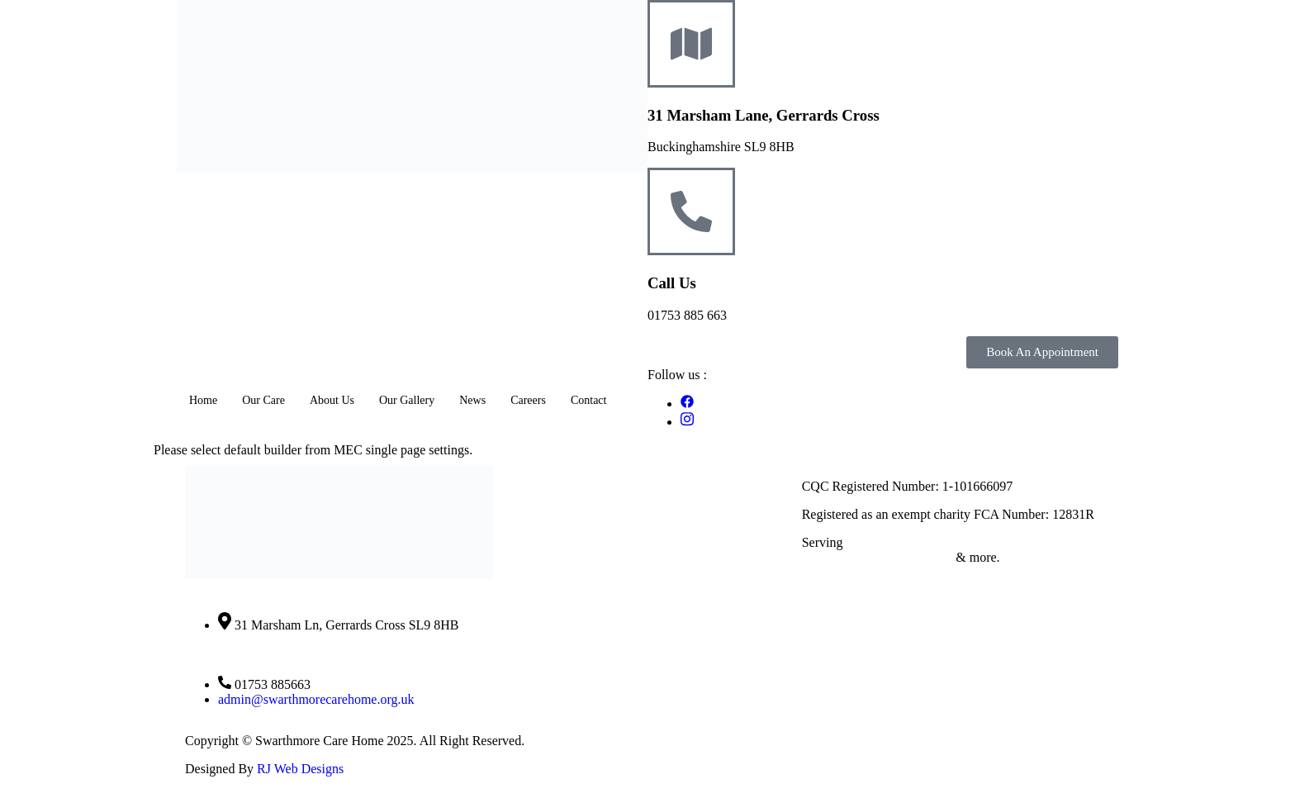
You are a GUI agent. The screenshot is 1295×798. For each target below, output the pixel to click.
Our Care (263, 400)
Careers (528, 400)
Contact (589, 400)
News (472, 400)
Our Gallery (406, 400)
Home (203, 400)
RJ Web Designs (300, 769)
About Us (332, 400)
